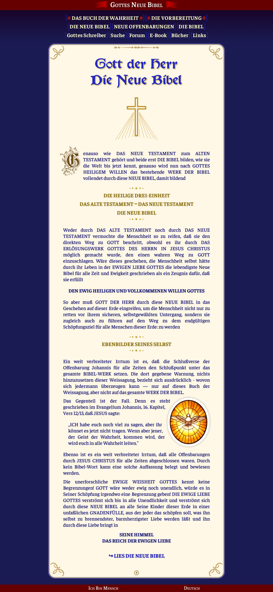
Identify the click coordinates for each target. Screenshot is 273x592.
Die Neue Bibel (90, 26)
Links (199, 35)
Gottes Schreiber (86, 35)
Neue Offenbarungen (144, 26)
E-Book (158, 35)
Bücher (180, 35)
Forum (137, 35)
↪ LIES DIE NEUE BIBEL (137, 555)
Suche (117, 35)
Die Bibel (191, 26)
